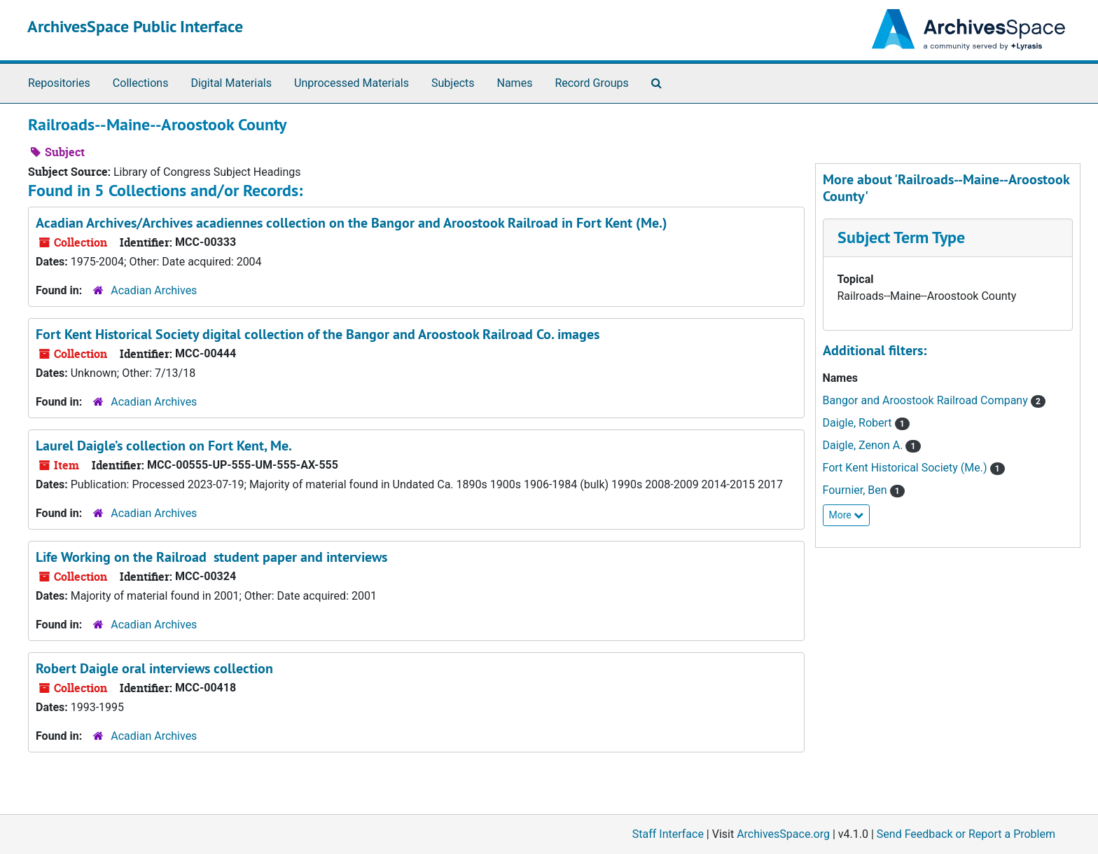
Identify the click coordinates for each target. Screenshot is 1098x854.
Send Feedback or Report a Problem (966, 834)
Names (515, 83)
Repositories (59, 83)
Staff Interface (668, 834)
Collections (141, 83)
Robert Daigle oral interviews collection (154, 668)
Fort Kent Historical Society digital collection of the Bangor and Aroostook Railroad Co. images (317, 334)
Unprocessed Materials (351, 83)
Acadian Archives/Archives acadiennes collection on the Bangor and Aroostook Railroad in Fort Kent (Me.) (351, 223)
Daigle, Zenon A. (864, 445)
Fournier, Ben (856, 490)
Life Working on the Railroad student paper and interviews (211, 557)
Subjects (452, 83)
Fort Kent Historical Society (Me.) (906, 467)
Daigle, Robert (859, 422)
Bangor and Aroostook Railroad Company (927, 400)
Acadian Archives (154, 290)
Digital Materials (231, 83)
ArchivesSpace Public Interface (135, 26)
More (846, 515)
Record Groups (591, 83)
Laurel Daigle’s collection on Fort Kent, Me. (164, 445)
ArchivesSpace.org (783, 834)
